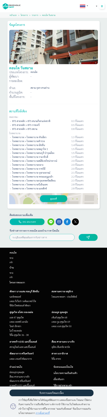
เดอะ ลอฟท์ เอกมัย (19, 321)
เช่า (11, 262)
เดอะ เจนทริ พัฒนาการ (21, 358)
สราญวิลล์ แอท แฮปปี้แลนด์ (23, 346)
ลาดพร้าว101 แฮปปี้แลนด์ (23, 341)
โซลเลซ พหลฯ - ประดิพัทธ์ (64, 296)
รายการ (35, 15)
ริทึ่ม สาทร (56, 358)
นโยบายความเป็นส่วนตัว (65, 372)
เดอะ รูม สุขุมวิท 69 (61, 321)
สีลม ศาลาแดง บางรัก (63, 341)
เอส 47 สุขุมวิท (17, 317)
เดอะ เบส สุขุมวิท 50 (62, 326)
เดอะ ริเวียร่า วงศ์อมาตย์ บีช (23, 301)
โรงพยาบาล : (15, 133)
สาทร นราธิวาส (60, 353)
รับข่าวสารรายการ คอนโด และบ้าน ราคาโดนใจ (34, 230)
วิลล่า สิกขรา (15, 326)
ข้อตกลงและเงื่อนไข (63, 366)
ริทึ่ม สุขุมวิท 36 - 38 (19, 334)
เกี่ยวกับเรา (59, 379)
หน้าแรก (13, 15)
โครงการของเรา (17, 282)
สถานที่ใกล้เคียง (18, 111)
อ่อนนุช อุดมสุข (60, 312)
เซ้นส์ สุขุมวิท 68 (59, 317)
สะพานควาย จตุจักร (62, 291)
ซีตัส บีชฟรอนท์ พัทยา (20, 305)
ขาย (11, 257)
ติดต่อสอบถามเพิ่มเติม (21, 214)
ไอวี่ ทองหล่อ (16, 330)
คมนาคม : (14, 116)
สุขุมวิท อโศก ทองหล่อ (21, 312)
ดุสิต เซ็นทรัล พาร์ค (61, 346)
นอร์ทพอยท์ (15, 296)
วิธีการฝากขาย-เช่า (63, 385)
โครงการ (24, 15)
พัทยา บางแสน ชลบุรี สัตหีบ (24, 291)
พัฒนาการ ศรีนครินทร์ (22, 353)
